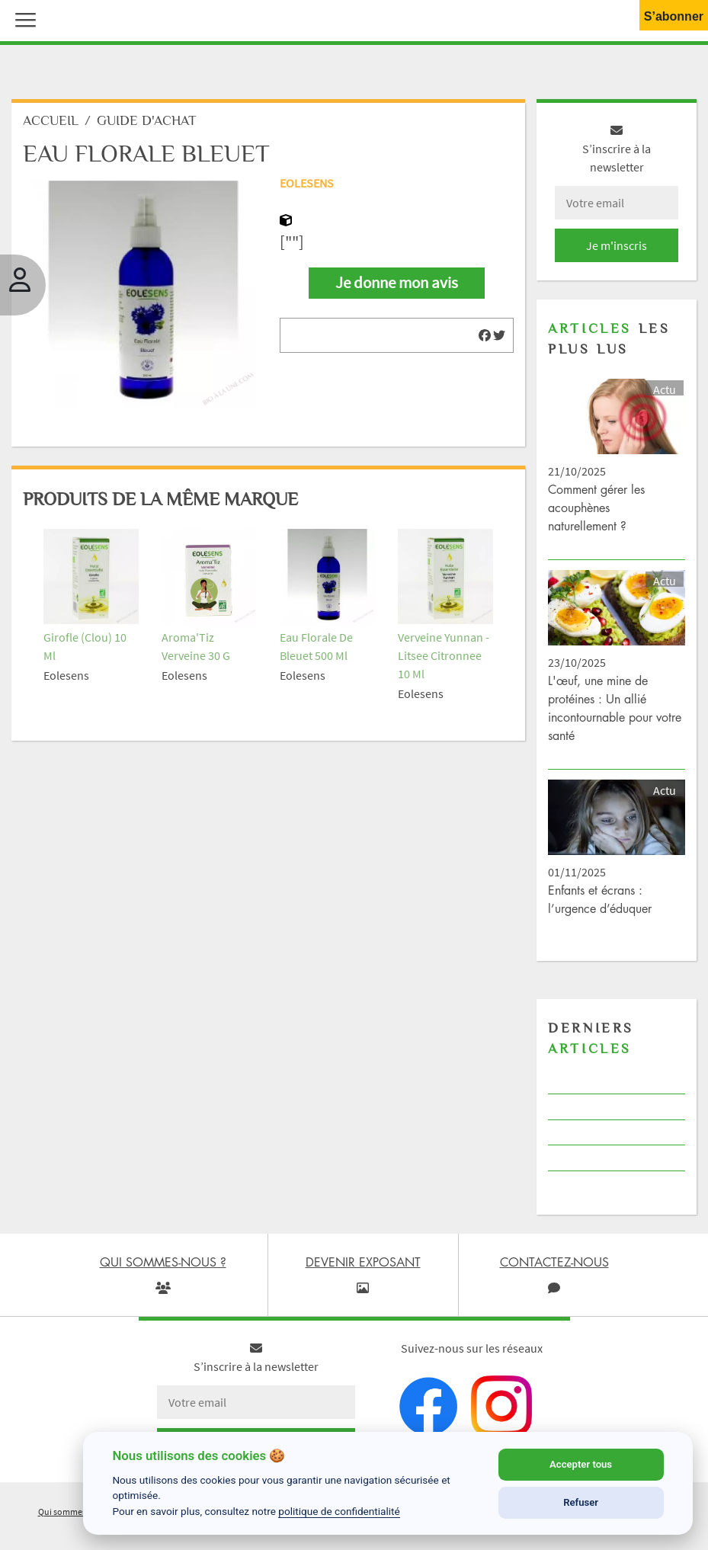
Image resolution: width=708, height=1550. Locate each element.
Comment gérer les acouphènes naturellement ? (596, 507)
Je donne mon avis (396, 283)
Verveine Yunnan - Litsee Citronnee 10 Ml (443, 655)
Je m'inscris (616, 245)
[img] (485, 335)
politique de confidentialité (339, 1511)
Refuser (580, 1502)
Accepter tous (580, 1464)
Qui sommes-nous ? (76, 1511)
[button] (22, 18)
